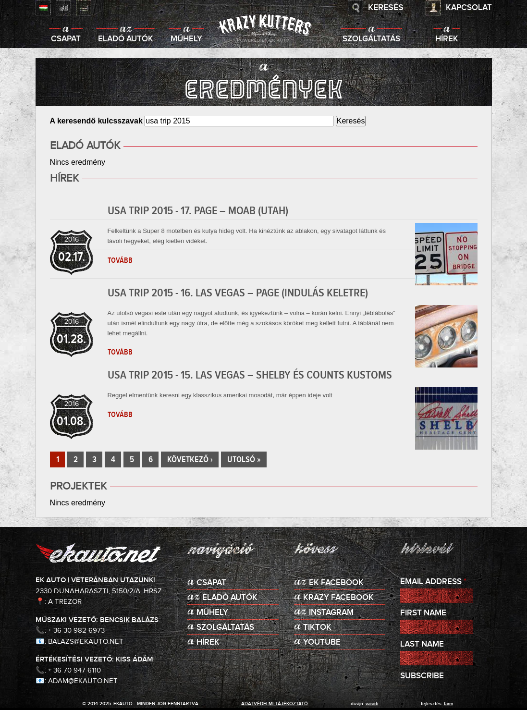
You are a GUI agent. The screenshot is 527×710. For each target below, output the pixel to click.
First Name (423, 613)
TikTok (317, 628)
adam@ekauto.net (83, 681)
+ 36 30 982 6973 (76, 630)
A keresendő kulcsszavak (97, 121)
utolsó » (244, 459)
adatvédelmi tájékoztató (274, 703)
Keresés (386, 7)
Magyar (43, 7)
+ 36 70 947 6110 (74, 670)
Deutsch (83, 7)
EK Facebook (336, 583)
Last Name (422, 644)
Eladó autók (125, 39)
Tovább (120, 260)
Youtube (322, 642)
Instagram (331, 613)
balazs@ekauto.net (85, 641)
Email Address (433, 582)
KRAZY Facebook (338, 598)
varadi (372, 703)
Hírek (446, 39)
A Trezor (65, 601)
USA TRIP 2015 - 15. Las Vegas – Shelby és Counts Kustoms (250, 375)
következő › (190, 459)
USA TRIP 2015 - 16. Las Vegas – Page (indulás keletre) (238, 293)
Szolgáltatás (371, 39)
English (63, 7)
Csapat (66, 39)
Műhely (186, 39)
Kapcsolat (469, 8)
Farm (448, 703)
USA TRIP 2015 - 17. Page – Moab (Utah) (198, 211)
